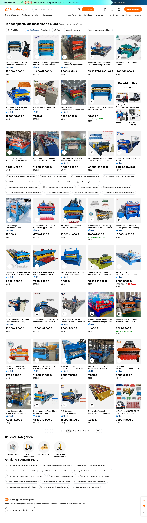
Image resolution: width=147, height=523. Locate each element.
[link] (144, 500)
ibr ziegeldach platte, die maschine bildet (58, 187)
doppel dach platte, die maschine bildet (21, 471)
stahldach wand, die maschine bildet (54, 471)
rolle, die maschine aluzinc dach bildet (94, 476)
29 (98, 431)
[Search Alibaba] (55, 9)
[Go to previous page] (44, 431)
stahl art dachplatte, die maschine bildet (21, 482)
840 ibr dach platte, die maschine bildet (21, 182)
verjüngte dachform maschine (57, 193)
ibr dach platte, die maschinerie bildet (20, 176)
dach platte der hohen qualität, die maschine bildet (92, 471)
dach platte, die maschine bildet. (86, 193)
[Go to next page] (103, 431)
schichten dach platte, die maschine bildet (90, 482)
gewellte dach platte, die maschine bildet (91, 182)
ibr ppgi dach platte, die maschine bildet (56, 182)
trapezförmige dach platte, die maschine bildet (23, 193)
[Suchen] (88, 9)
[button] (79, 9)
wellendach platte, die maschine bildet (21, 487)
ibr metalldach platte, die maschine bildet (119, 176)
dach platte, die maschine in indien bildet (119, 193)
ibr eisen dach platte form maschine (85, 176)
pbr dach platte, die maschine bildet (116, 187)
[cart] (112, 10)
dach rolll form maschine (88, 187)
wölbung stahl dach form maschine (86, 487)
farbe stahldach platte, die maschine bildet (22, 187)
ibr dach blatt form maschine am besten (90, 465)
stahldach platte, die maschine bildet (56, 465)
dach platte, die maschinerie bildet (62, 476)
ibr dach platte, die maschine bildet (53, 176)
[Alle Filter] (13, 30)
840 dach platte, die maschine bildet (54, 487)
